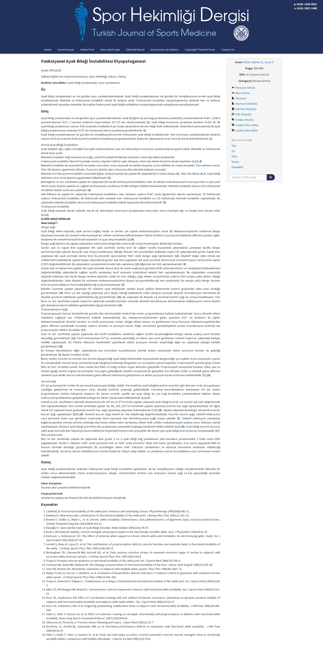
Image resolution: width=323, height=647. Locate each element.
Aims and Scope (110, 49)
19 (208, 375)
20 (159, 410)
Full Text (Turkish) (244, 109)
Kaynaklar (237, 167)
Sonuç (235, 161)
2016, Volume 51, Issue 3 (258, 62)
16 (119, 305)
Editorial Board (135, 49)
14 (60, 293)
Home (47, 49)
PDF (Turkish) (241, 114)
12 (176, 256)
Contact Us (228, 49)
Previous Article (243, 87)
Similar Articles (243, 120)
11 (119, 252)
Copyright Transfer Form (200, 49)
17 (83, 330)
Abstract (239, 98)
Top (234, 145)
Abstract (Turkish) (244, 104)
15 (119, 297)
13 (136, 264)
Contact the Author (245, 125)
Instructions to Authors (165, 49)
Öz (233, 151)
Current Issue (65, 49)
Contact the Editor (245, 130)
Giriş (234, 156)
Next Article (241, 93)
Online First (87, 49)
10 (131, 239)
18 (60, 346)
